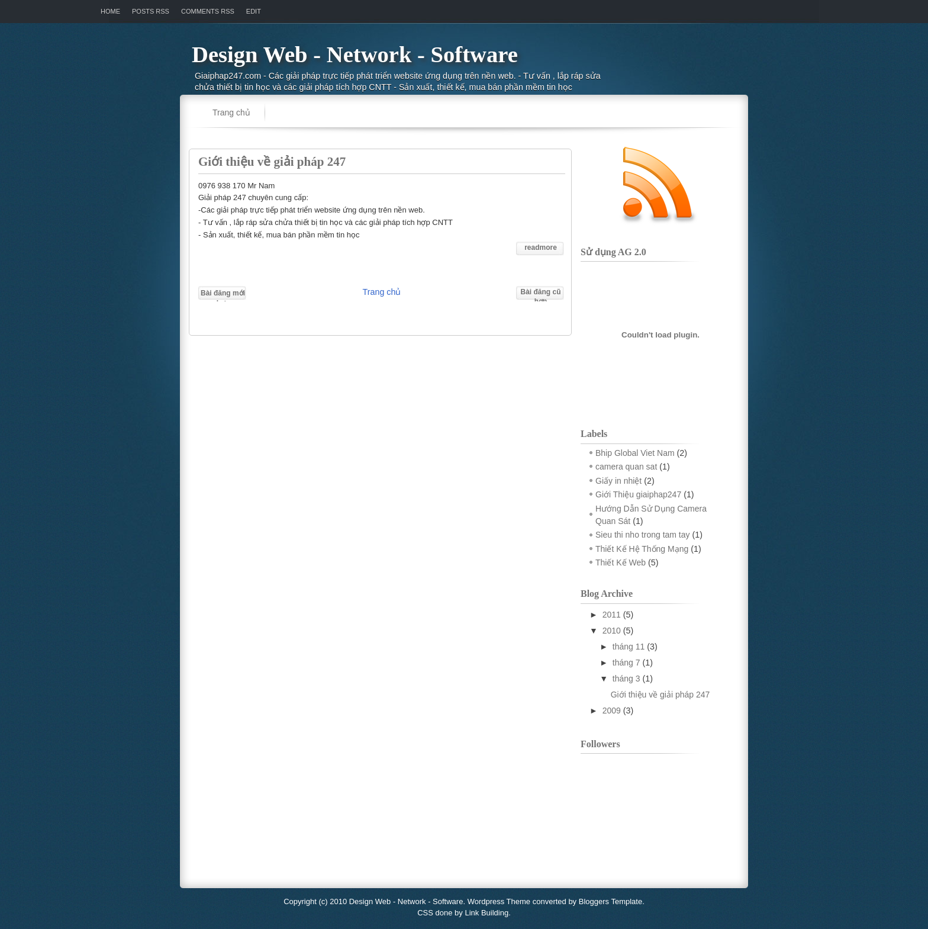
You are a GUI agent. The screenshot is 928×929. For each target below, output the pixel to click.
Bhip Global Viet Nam (635, 453)
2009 (611, 710)
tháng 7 (626, 662)
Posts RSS (150, 11)
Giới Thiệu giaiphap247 (638, 494)
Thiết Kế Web (620, 562)
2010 (611, 630)
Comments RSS (207, 11)
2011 (611, 614)
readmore (540, 247)
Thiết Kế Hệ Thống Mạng (641, 549)
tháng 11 (629, 646)
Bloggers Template (610, 901)
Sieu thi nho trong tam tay (642, 534)
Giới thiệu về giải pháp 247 (272, 162)
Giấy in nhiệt (618, 481)
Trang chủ (231, 112)
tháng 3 (626, 678)
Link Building (486, 912)
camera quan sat (626, 466)
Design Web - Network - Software (355, 54)
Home (110, 11)
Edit (253, 11)
